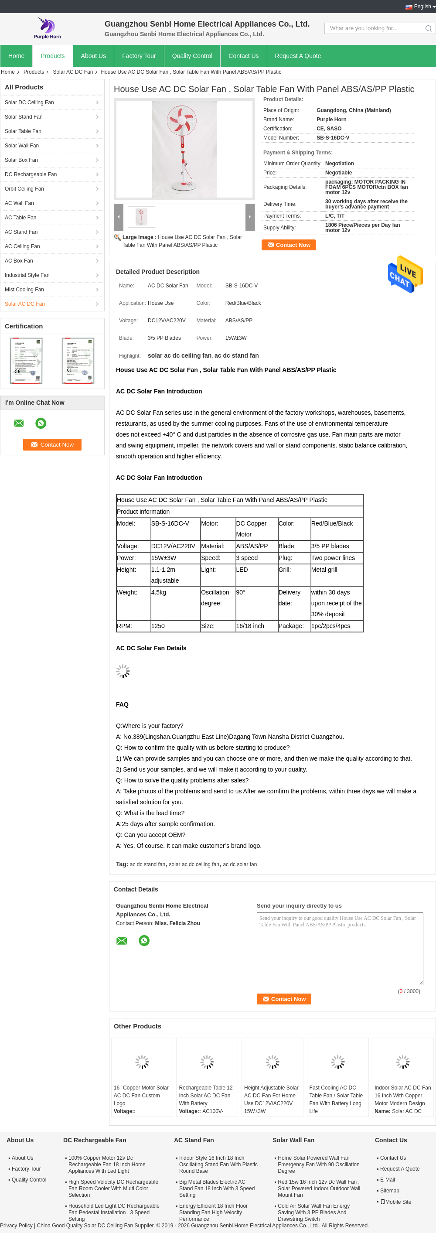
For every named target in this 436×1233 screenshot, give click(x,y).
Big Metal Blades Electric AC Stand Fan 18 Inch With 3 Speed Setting (217, 1188)
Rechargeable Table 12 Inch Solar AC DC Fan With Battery (205, 1096)
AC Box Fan (19, 261)
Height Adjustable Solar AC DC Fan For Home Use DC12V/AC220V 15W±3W (271, 1099)
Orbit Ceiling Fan (24, 189)
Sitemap (389, 1191)
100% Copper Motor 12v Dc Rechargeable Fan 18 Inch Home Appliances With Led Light (107, 1164)
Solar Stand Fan (24, 117)
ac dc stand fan (147, 864)
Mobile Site (395, 1202)
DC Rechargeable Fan (31, 174)
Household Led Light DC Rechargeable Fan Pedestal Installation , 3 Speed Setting (114, 1212)
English (422, 6)
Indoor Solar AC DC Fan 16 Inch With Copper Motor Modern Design (403, 1096)
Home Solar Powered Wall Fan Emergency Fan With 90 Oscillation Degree (318, 1164)
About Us (93, 55)
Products (53, 55)
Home (16, 55)
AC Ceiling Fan (22, 246)
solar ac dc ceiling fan (194, 864)
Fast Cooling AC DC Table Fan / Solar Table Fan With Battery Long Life (336, 1099)
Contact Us (243, 55)
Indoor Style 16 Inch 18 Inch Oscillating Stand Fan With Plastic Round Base (218, 1164)
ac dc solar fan (240, 864)
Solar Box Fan (21, 160)
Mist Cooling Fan (24, 290)
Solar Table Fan (23, 131)
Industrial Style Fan (27, 275)
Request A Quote (298, 55)
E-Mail (387, 1180)
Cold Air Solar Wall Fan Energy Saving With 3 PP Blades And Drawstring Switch (314, 1212)
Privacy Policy (16, 1226)
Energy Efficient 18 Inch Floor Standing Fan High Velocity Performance (213, 1212)
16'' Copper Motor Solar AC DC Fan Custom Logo (141, 1096)
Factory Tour (139, 55)
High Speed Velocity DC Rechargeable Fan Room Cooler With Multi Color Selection (113, 1188)
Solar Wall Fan (22, 146)
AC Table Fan (21, 218)
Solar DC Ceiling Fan (29, 102)
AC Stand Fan (21, 232)
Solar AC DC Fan (73, 72)
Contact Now (293, 245)
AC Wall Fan (19, 203)
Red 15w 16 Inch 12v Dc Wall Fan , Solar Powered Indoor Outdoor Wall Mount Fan (319, 1188)
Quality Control (192, 55)
